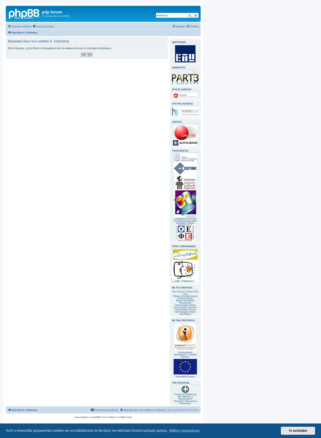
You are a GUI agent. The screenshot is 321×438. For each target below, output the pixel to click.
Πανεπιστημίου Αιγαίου (185, 305)
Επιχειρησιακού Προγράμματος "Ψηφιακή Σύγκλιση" (185, 340)
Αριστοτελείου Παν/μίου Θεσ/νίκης (185, 292)
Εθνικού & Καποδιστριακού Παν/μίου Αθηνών (185, 297)
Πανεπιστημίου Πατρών (185, 310)
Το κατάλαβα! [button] (298, 430)
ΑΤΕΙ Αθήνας (185, 314)
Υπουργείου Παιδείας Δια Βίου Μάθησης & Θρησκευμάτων (185, 396)
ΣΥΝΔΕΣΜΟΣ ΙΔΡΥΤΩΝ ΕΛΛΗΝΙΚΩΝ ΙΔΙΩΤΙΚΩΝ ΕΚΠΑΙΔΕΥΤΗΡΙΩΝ (185, 221)
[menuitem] (43, 26)
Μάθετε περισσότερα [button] (184, 430)
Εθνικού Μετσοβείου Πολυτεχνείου (185, 302)
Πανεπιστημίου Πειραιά (185, 312)
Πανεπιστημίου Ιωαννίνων (185, 307)
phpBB (96, 417)
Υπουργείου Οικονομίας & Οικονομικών (185, 402)
